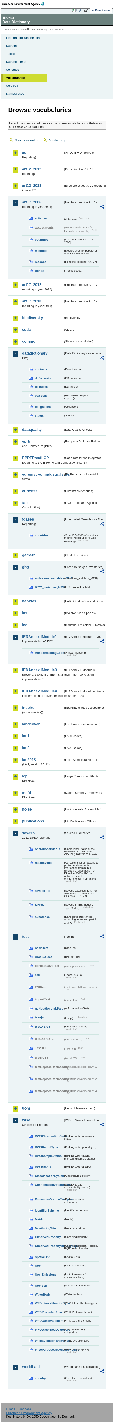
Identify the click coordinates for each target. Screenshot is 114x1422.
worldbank (31, 1367)
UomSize (41, 1285)
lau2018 (29, 760)
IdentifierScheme (47, 1210)
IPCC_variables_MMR (49, 587)
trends (39, 270)
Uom (38, 1265)
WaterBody (42, 1294)
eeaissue (41, 395)
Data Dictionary (38, 29)
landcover (31, 724)
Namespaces (15, 93)
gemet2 (28, 555)
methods (41, 251)
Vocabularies (15, 78)
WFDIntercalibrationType (49, 1303)
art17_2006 (31, 202)
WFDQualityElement (49, 1320)
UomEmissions (45, 1274)
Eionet (23, 29)
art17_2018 (31, 301)
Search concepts (58, 140)
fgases (28, 519)
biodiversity (32, 318)
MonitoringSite (45, 1228)
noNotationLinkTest (49, 1008)
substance (42, 917)
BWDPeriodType (46, 1147)
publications (33, 821)
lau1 (26, 736)
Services (12, 85)
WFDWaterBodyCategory (49, 1329)
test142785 (42, 1026)
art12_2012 (31, 169)
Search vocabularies (26, 140)
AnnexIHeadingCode (49, 653)
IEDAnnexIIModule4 (39, 691)
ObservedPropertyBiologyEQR (49, 1246)
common (30, 341)
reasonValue (43, 862)
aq (24, 153)
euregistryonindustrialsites (42, 474)
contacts (41, 369)
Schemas (12, 69)
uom (26, 1108)
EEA (24, 4)
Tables (10, 54)
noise (27, 809)
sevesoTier (42, 891)
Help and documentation (23, 38)
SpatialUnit (42, 1257)
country (40, 1378)
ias (24, 613)
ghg (25, 567)
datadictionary (34, 353)
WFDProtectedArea (48, 1312)
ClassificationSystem (49, 1176)
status (39, 415)
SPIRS (39, 905)
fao (25, 503)
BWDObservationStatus (49, 1136)
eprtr (26, 441)
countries (41, 239)
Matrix (39, 1219)
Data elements (16, 61)
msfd (26, 793)
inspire (28, 708)
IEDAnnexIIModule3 (39, 670)
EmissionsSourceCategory (49, 1199)
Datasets (12, 45)
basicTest (41, 948)
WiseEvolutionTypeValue (49, 1340)
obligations (43, 407)
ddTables (41, 387)
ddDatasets (43, 378)
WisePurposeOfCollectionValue (49, 1349)
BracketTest (43, 957)
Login (79, 10)
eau (37, 975)
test (25, 937)
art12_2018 (31, 186)
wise (26, 1120)
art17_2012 (31, 285)
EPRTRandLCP (35, 458)
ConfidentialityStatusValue (49, 1184)
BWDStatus (43, 1167)
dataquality (32, 430)
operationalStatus (47, 849)
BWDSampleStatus (48, 1156)
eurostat (29, 491)
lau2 (26, 748)
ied (24, 625)
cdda (26, 330)
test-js (39, 1017)
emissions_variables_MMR (49, 578)
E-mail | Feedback (18, 1409)
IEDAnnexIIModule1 (39, 637)
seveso (28, 833)
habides (29, 601)
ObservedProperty (48, 1237)
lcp (24, 776)
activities (41, 218)
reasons (40, 262)
